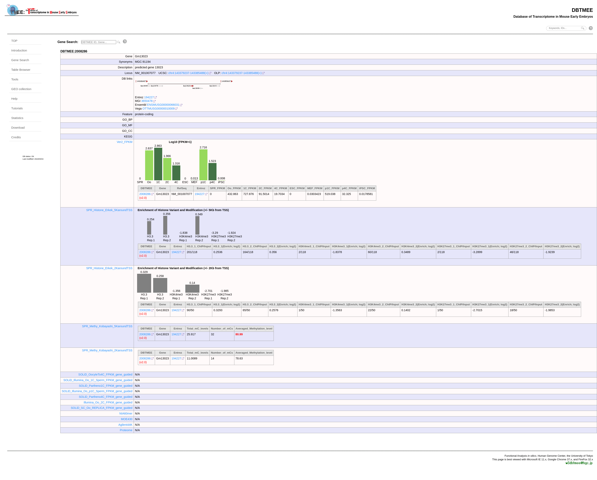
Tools (14, 79)
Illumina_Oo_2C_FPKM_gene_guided (108, 402)
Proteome (126, 430)
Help (14, 98)
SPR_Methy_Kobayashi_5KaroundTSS (107, 326)
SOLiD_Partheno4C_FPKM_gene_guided (105, 396)
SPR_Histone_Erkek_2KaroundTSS (109, 268)
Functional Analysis (520, 455)
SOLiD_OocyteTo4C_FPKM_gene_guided (105, 374)
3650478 (147, 101)
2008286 (145, 194)
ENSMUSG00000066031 (163, 104)
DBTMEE (582, 10)
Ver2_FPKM (124, 142)
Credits (16, 137)
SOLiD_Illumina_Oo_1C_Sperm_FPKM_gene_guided (97, 380)
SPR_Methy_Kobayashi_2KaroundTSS (107, 350)
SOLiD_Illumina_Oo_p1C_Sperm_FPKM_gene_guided (97, 391)
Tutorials (17, 108)
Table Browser (20, 69)
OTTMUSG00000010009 (158, 108)
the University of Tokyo (580, 455)
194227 (149, 97)
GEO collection (21, 89)
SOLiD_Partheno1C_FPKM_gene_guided (105, 385)
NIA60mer (125, 413)
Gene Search (20, 60)
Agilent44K (125, 424)
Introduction (19, 50)
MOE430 (126, 419)
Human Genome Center (551, 455)
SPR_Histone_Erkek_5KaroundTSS (109, 210)
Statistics (17, 118)
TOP (14, 40)
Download (18, 127)
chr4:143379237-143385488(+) (188, 73)
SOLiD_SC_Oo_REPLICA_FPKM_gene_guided (101, 407)
